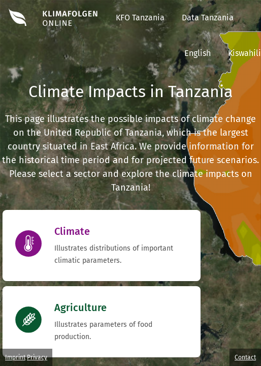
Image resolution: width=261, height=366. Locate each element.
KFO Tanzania (140, 17)
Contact (245, 357)
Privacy (37, 357)
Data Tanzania (208, 17)
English (197, 53)
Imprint (15, 357)
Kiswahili (244, 53)
